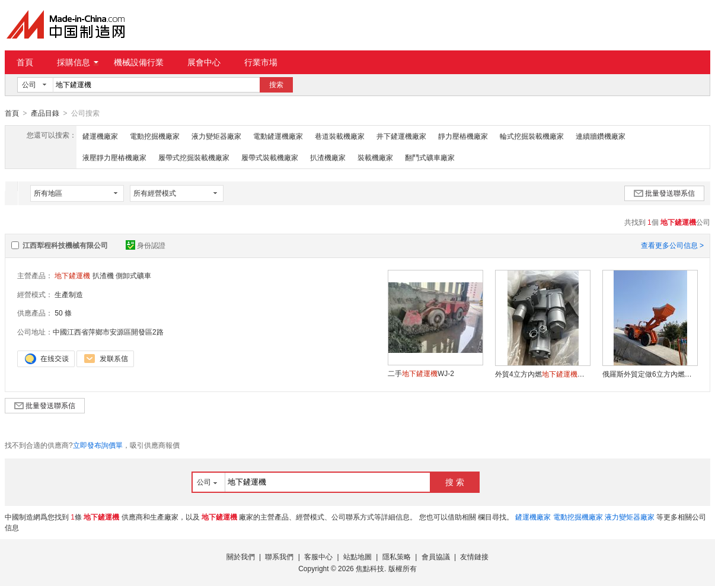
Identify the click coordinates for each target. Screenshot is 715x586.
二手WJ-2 (421, 373)
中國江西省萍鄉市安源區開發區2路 (108, 331)
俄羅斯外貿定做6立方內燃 (649, 374)
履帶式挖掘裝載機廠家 (193, 157)
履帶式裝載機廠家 (269, 157)
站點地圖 (357, 556)
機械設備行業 (139, 62)
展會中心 (204, 62)
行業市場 (260, 62)
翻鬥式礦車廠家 (430, 157)
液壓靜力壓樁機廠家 (114, 157)
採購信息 (77, 62)
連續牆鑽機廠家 (600, 136)
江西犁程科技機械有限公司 (65, 245)
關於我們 (240, 556)
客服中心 (318, 556)
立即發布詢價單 (98, 445)
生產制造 (69, 294)
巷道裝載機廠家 (340, 136)
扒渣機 (103, 275)
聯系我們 (279, 556)
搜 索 (454, 481)
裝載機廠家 (375, 157)
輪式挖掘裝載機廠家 (532, 136)
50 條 (63, 312)
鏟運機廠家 (100, 136)
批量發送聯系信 (664, 193)
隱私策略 (396, 556)
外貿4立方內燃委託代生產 (542, 374)
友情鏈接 (474, 556)
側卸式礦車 (133, 275)
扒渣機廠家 (328, 157)
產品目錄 (45, 113)
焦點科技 (370, 568)
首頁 (25, 62)
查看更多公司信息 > (672, 245)
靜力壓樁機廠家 (463, 136)
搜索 (276, 85)
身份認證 (145, 245)
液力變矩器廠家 (216, 136)
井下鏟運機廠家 (401, 136)
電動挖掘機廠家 (155, 136)
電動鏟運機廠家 (278, 136)
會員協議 (436, 556)
